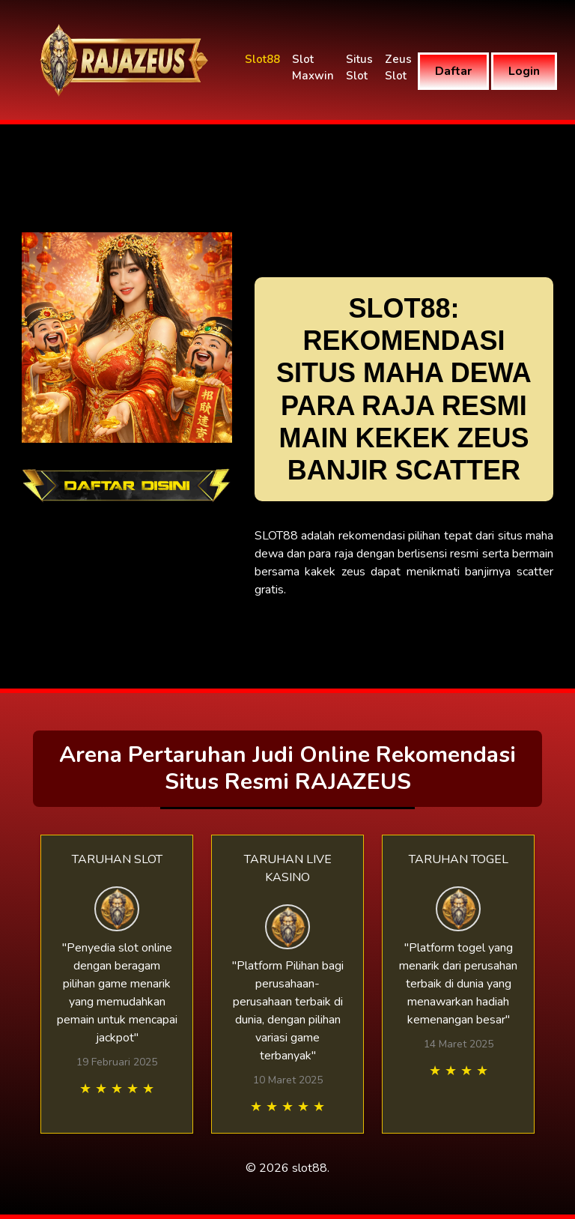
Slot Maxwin (313, 68)
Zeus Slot (398, 68)
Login (524, 71)
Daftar (453, 71)
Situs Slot (359, 68)
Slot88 (262, 59)
